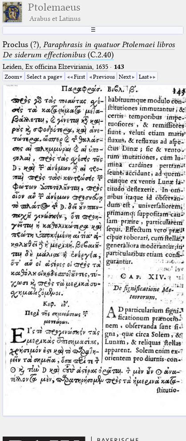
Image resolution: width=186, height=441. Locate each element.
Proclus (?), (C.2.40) (89, 50)
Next (125, 76)
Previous (104, 76)
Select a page (43, 76)
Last (144, 76)
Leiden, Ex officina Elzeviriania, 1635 (55, 67)
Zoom (11, 76)
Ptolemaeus (54, 12)
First (79, 76)
